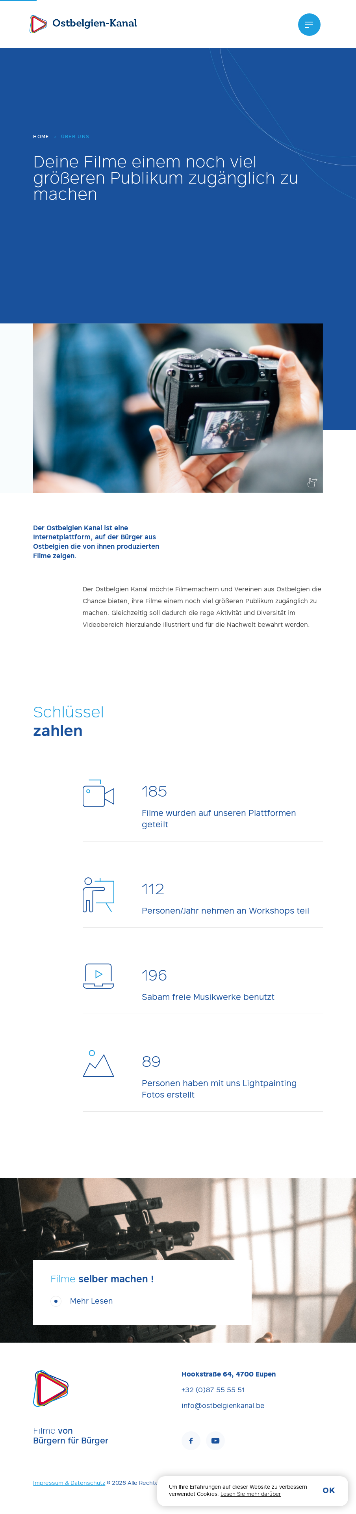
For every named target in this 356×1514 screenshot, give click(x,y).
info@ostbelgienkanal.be (223, 1406)
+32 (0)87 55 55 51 (213, 1391)
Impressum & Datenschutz (69, 1483)
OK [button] (329, 1491)
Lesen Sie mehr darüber (251, 1494)
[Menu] (309, 24)
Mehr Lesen (91, 1301)
